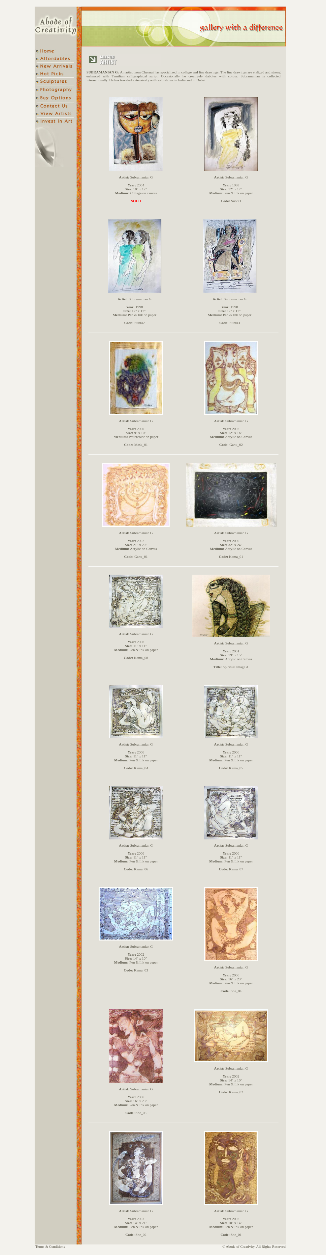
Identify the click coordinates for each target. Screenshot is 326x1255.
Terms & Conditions (50, 1246)
